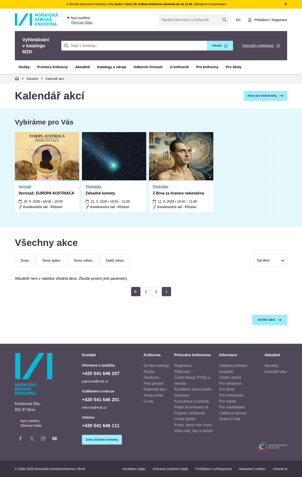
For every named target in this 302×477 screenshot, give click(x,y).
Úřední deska (230, 377)
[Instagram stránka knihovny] (43, 439)
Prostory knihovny (52, 67)
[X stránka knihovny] (31, 439)
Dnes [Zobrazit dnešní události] (25, 260)
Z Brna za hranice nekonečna (111, 193)
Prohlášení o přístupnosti (213, 469)
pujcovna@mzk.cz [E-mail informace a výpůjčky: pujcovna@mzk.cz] (95, 381)
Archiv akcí (266, 319)
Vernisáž (159, 186)
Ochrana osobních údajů (170, 469)
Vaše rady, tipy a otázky (193, 431)
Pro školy (234, 67)
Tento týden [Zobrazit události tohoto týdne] (51, 260)
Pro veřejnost (230, 383)
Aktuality (271, 366)
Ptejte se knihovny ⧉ (191, 407)
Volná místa (153, 395)
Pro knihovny (207, 67)
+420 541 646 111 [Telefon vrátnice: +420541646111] (101, 425)
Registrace (183, 366)
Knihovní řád (229, 419)
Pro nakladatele (232, 407)
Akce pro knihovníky (262, 95)
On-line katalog (156, 366)
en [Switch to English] (238, 20)
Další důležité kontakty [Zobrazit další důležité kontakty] (102, 439)
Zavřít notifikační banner (285, 4)
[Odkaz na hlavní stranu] (36, 24)
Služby (24, 67)
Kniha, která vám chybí (193, 425)
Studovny (151, 377)
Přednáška (26, 186)
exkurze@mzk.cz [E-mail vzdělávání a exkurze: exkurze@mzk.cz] (94, 407)
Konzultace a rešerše (191, 401)
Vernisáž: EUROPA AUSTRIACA (180, 193)
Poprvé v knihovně (189, 413)
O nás (149, 401)
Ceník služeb (185, 419)
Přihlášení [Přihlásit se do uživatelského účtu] (261, 20)
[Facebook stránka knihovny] (20, 439)
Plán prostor (154, 383)
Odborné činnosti (148, 67)
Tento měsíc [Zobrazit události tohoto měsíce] (83, 260)
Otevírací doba (81, 22)
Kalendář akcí (55, 78)
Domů (17, 78)
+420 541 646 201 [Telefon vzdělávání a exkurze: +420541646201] (101, 399)
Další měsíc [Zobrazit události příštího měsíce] (115, 260)
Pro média (227, 401)
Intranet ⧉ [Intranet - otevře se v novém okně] (280, 469)
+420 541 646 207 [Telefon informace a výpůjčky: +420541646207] (101, 373)
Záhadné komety (33, 193)
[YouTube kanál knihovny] (54, 439)
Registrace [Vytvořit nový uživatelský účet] (279, 20)
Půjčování (182, 372)
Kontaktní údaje (134, 469)
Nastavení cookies (252, 469)
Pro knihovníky (231, 395)
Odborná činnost (232, 413)
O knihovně (179, 67)
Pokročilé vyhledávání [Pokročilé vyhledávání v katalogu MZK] (258, 46)
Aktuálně (82, 67)
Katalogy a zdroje (111, 67)
